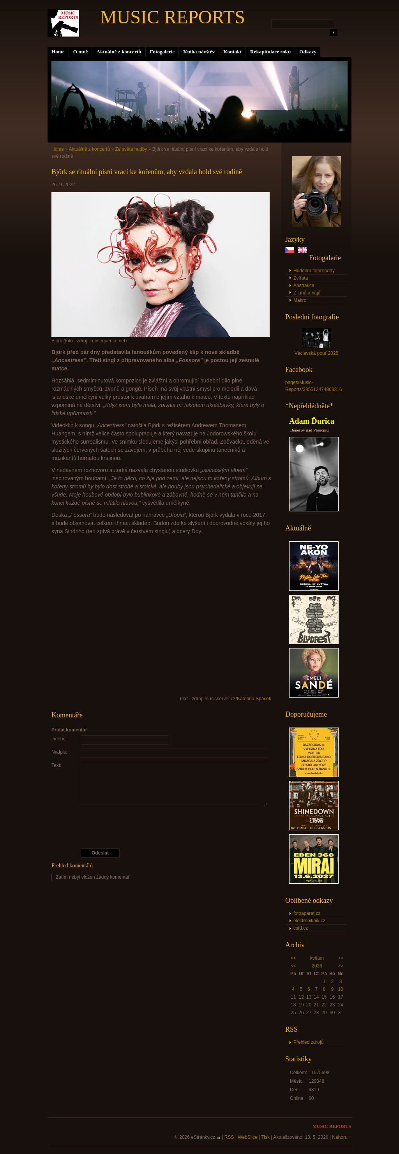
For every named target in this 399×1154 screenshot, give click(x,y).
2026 (317, 966)
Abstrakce (303, 285)
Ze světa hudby (131, 149)
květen (317, 958)
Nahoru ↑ (341, 1137)
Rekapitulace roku (270, 52)
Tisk (265, 1137)
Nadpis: (59, 752)
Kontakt (232, 52)
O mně (80, 52)
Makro (299, 300)
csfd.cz (300, 928)
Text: (56, 765)
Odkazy (307, 52)
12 (301, 997)
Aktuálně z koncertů (118, 52)
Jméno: (59, 739)
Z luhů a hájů (306, 293)
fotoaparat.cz (306, 913)
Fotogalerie (162, 52)
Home (58, 52)
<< (293, 958)
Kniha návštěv (199, 52)
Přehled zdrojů (308, 1042)
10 (340, 989)
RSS (229, 1137)
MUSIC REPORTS (172, 17)
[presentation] (161, 827)
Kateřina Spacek (254, 698)
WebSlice (247, 1137)
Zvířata (300, 278)
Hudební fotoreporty (314, 270)
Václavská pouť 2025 (317, 353)
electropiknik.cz (309, 920)
